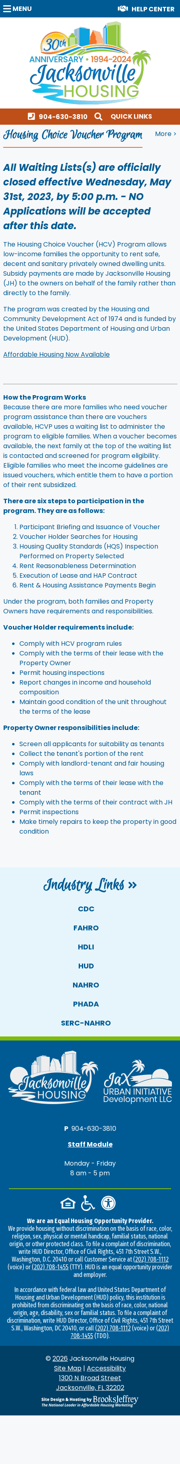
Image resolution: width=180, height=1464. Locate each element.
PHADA (86, 1004)
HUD (86, 966)
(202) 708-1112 (151, 1259)
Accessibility (106, 1368)
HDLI (86, 947)
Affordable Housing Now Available (56, 354)
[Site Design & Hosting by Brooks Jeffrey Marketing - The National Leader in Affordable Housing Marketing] (90, 1401)
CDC (86, 909)
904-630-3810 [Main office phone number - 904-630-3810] (93, 1128)
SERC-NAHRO (86, 1023)
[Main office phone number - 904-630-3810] (59, 116)
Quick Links (131, 116)
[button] (18, 8)
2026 (60, 1358)
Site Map (68, 1368)
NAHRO (86, 985)
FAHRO (86, 928)
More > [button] (166, 133)
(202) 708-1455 (50, 1267)
